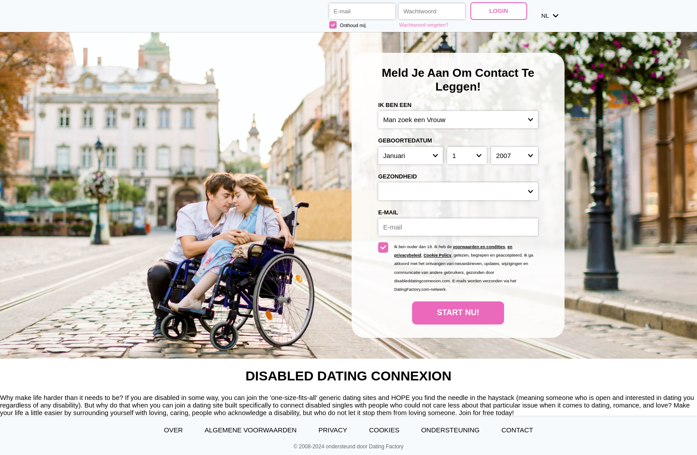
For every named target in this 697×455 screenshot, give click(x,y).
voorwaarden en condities (479, 246)
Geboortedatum (405, 140)
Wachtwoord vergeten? (423, 25)
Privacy (332, 430)
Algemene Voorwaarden (250, 430)
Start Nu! (458, 312)
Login (498, 11)
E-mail (388, 212)
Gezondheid (397, 176)
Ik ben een (395, 105)
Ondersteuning (450, 430)
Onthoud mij (347, 24)
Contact (517, 430)
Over (173, 430)
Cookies (384, 430)
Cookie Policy (438, 255)
